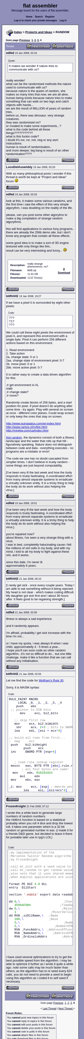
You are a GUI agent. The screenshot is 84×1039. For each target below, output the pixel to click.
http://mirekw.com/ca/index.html (27, 430)
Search (39, 16)
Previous (24, 40)
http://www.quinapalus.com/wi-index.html (33, 423)
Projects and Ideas (38, 32)
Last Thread (49, 1008)
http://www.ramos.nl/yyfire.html (26, 427)
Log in (63, 20)
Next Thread (65, 1008)
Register (50, 16)
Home (29, 16)
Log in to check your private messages (35, 20)
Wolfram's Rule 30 (51, 680)
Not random (14, 437)
